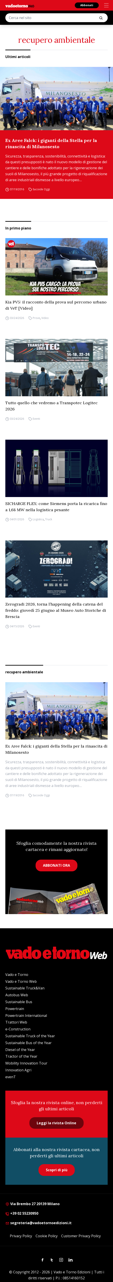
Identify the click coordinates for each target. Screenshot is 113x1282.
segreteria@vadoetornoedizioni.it (38, 1222)
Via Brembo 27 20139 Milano (32, 1203)
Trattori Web (16, 1022)
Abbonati (86, 5)
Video (45, 318)
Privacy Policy (21, 1235)
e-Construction (17, 1029)
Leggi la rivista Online (56, 1123)
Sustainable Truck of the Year (30, 1035)
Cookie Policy (47, 1235)
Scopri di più (56, 1169)
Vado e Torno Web (21, 981)
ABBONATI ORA (56, 865)
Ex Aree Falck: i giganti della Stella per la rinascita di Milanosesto (51, 143)
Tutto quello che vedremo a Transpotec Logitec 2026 (51, 406)
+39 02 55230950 (21, 1213)
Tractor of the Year (21, 1056)
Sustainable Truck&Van (24, 988)
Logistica (38, 519)
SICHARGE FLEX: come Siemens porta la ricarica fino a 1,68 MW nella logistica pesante (56, 506)
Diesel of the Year (20, 1049)
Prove (36, 318)
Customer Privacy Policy (81, 1235)
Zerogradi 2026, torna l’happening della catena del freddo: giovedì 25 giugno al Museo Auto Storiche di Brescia (55, 610)
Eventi (36, 419)
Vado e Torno (16, 974)
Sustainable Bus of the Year (28, 1042)
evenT (10, 1076)
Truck (48, 519)
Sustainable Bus (18, 1001)
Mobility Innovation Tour (26, 1063)
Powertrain (14, 1008)
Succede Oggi (41, 189)
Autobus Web (16, 995)
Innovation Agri (18, 1070)
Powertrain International (26, 1015)
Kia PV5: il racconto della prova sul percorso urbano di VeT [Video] (56, 305)
